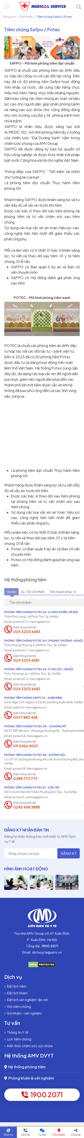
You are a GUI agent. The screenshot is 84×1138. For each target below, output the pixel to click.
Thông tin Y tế (16, 1032)
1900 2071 (42, 1094)
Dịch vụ (8, 1134)
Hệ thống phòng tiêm (24, 1066)
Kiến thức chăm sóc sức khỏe (28, 1046)
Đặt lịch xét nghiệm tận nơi (26, 999)
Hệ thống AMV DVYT (29, 1055)
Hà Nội (11, 591)
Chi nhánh (58, 1134)
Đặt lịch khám (16, 993)
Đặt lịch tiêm (15, 986)
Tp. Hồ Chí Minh (33, 591)
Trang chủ (9, 16)
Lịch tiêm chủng (17, 1039)
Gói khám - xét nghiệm (23, 1013)
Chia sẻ (75, 1134)
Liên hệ (25, 1134)
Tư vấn (42, 1134)
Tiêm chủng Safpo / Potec (54, 16)
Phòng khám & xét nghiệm (29, 1078)
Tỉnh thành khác (62, 591)
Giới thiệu (26, 16)
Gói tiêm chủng (17, 1006)
